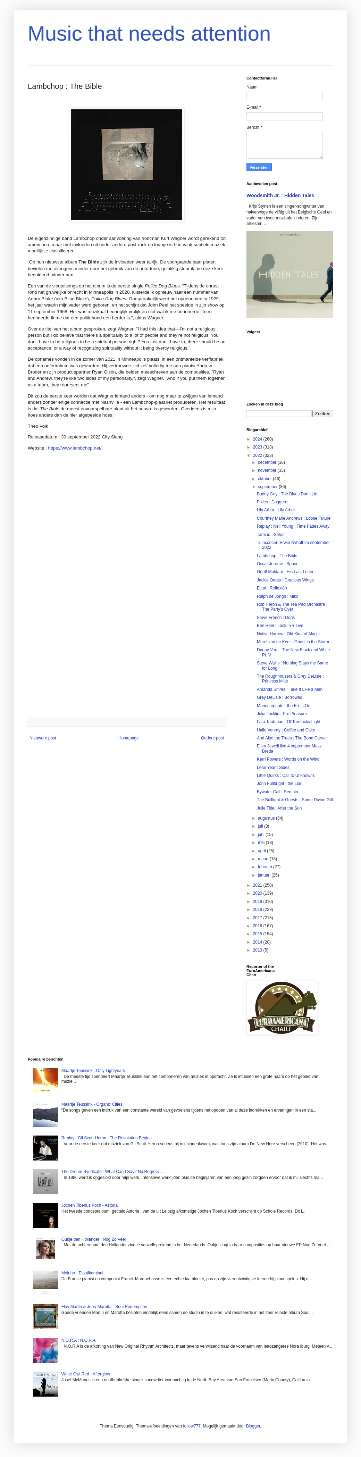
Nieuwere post (43, 738)
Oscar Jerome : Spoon (278, 563)
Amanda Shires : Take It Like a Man (289, 689)
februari (265, 866)
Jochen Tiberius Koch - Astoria (89, 1205)
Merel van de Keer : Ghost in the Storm (293, 641)
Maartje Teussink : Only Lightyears (93, 1070)
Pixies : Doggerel (272, 502)
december (268, 462)
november (268, 470)
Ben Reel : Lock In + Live (280, 625)
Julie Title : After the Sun (279, 808)
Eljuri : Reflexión (272, 588)
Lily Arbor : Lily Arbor (276, 510)
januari (264, 875)
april (262, 850)
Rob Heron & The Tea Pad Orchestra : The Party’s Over (292, 607)
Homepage (128, 738)
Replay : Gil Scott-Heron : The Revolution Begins (106, 1138)
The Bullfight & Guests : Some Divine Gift (295, 799)
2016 (258, 925)
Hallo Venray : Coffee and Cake (286, 730)
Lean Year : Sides (273, 767)
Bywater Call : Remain (277, 791)
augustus (267, 818)
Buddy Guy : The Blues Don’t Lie (287, 494)
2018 (258, 909)
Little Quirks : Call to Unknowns (286, 775)
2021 (258, 885)
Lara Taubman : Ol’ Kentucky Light (288, 721)
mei (262, 842)
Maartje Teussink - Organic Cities (92, 1104)
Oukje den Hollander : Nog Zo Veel (93, 1239)
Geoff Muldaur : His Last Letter (285, 571)
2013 (258, 950)
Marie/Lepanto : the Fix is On (283, 705)
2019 (258, 901)
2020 (258, 893)
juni (262, 834)
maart (264, 858)
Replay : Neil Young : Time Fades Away (293, 526)
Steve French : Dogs (276, 617)
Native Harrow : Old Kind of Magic (288, 633)
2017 (258, 917)
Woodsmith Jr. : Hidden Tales (280, 195)
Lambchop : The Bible (277, 555)
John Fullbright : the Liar (279, 783)
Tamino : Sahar (271, 534)
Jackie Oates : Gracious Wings (285, 580)
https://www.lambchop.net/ (74, 448)
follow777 (192, 1426)
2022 (258, 455)
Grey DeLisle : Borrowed (279, 697)
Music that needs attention (149, 33)
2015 (258, 933)
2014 (258, 942)
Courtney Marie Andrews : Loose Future (293, 518)
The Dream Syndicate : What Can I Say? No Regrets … (112, 1171)
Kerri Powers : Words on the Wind (288, 759)
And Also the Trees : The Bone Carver (292, 738)
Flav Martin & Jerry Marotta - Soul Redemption (104, 1306)
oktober (265, 478)
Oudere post (212, 738)
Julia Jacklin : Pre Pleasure (282, 713)
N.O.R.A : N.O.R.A (78, 1340)
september (268, 486)
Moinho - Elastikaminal (82, 1273)
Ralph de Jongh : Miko (277, 596)
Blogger (253, 1426)
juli (261, 826)
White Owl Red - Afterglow (85, 1374)
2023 (258, 447)
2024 (258, 439)
